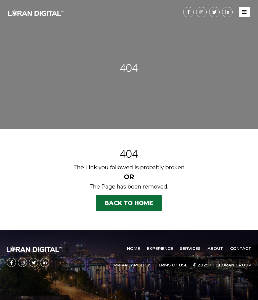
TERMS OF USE (171, 265)
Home (133, 248)
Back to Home (129, 203)
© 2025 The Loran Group (222, 265)
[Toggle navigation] (244, 12)
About (215, 248)
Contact (240, 248)
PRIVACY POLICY (132, 265)
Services (190, 248)
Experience (160, 248)
